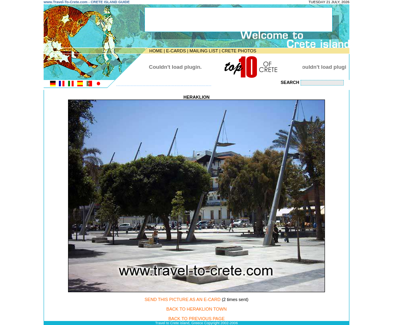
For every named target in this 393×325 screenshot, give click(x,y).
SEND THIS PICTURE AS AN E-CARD (182, 299)
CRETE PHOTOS (239, 50)
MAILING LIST (203, 50)
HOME (155, 50)
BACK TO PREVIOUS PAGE (196, 318)
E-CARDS (176, 50)
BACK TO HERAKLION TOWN (196, 309)
